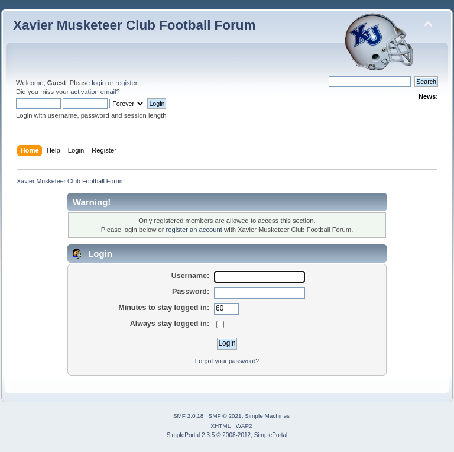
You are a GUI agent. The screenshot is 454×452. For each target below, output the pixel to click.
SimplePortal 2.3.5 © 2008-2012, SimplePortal (227, 435)
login (99, 82)
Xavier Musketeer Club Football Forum (134, 25)
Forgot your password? (227, 360)
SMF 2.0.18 (188, 415)
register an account (194, 229)
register (126, 82)
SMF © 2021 (225, 415)
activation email (93, 91)
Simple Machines (267, 415)
